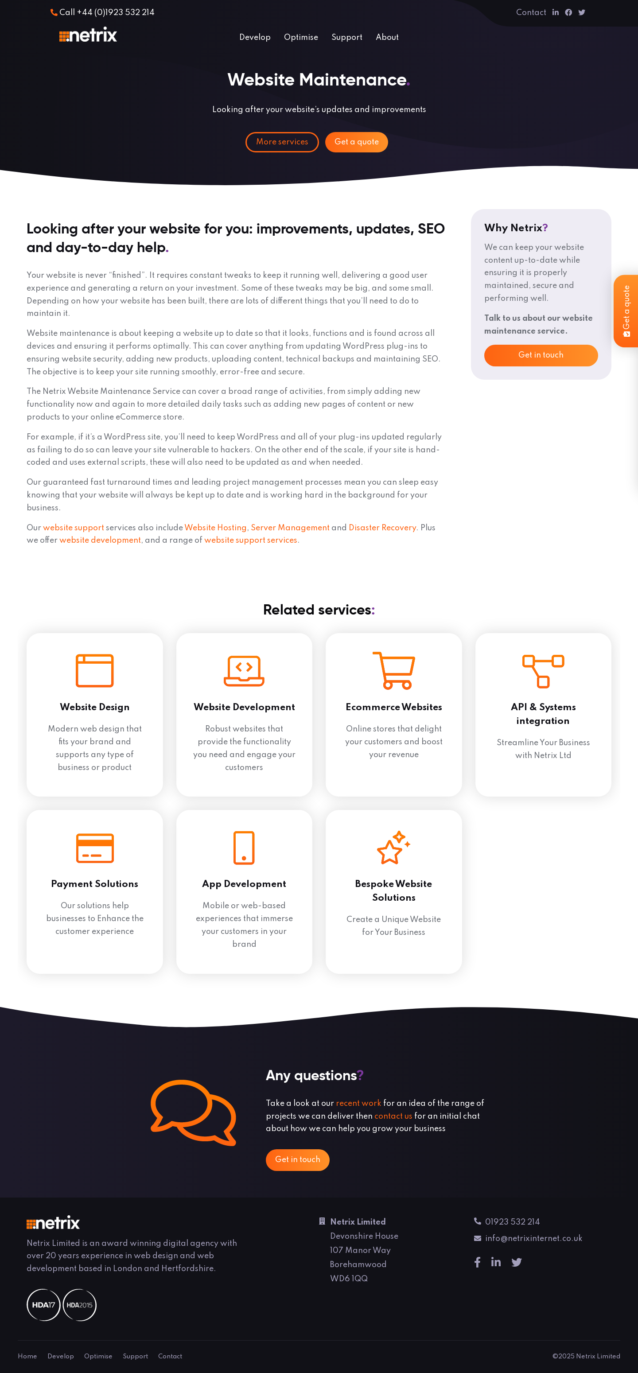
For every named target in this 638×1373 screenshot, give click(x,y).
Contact (531, 13)
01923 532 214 (507, 1223)
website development (100, 541)
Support (346, 38)
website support (73, 528)
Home (27, 1357)
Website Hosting (215, 528)
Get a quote (357, 142)
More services (282, 142)
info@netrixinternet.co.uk (528, 1240)
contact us (393, 1116)
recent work (358, 1104)
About (387, 38)
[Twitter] (581, 13)
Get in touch (541, 355)
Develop (255, 38)
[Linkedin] (555, 13)
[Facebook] (568, 13)
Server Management (290, 528)
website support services (250, 541)
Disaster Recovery (382, 528)
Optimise (301, 38)
